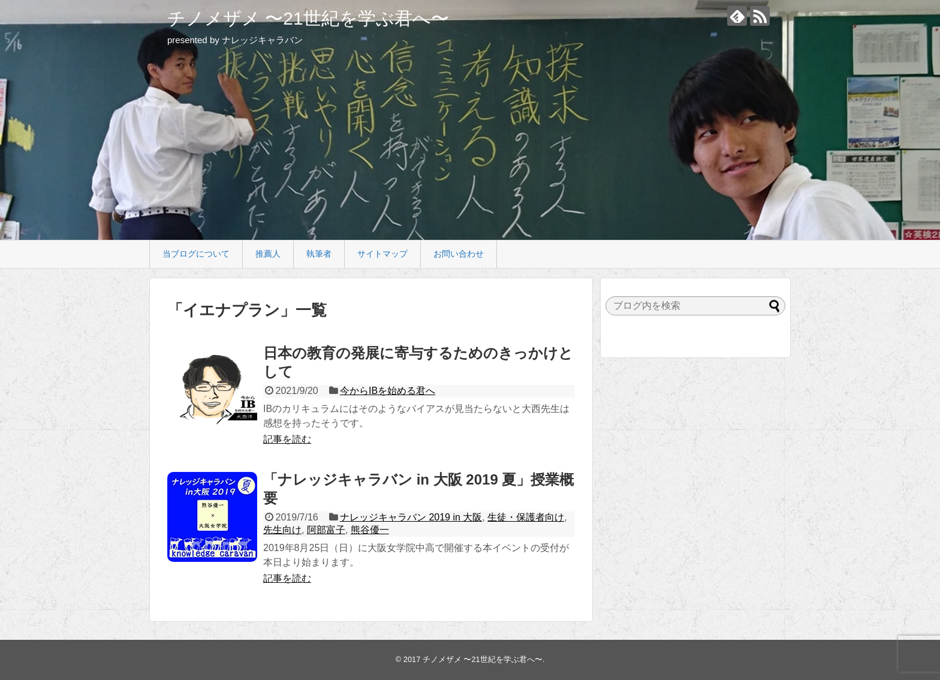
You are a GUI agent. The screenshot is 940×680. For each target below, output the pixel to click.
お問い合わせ (458, 253)
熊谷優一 (370, 530)
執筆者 (319, 253)
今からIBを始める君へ (387, 391)
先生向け (282, 530)
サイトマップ (382, 253)
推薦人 (268, 253)
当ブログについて (196, 253)
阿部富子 (326, 530)
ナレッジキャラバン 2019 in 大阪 (411, 517)
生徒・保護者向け (525, 517)
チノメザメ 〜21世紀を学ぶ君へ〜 (308, 18)
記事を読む (287, 439)
